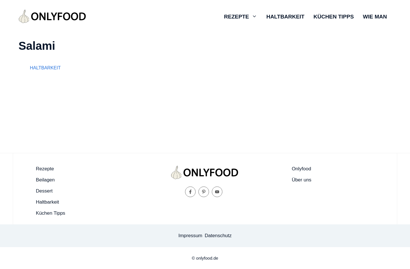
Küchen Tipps (333, 17)
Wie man (375, 17)
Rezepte (243, 16)
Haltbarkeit (285, 17)
